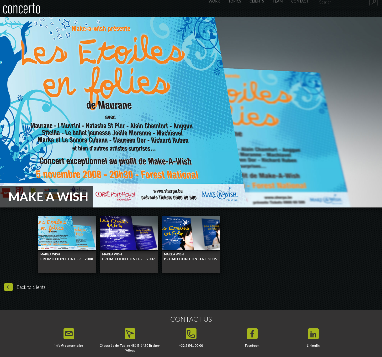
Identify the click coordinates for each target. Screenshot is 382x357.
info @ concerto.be (68, 345)
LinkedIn (313, 345)
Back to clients (31, 287)
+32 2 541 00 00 (191, 345)
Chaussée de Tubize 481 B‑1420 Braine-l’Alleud (130, 348)
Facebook (252, 345)
